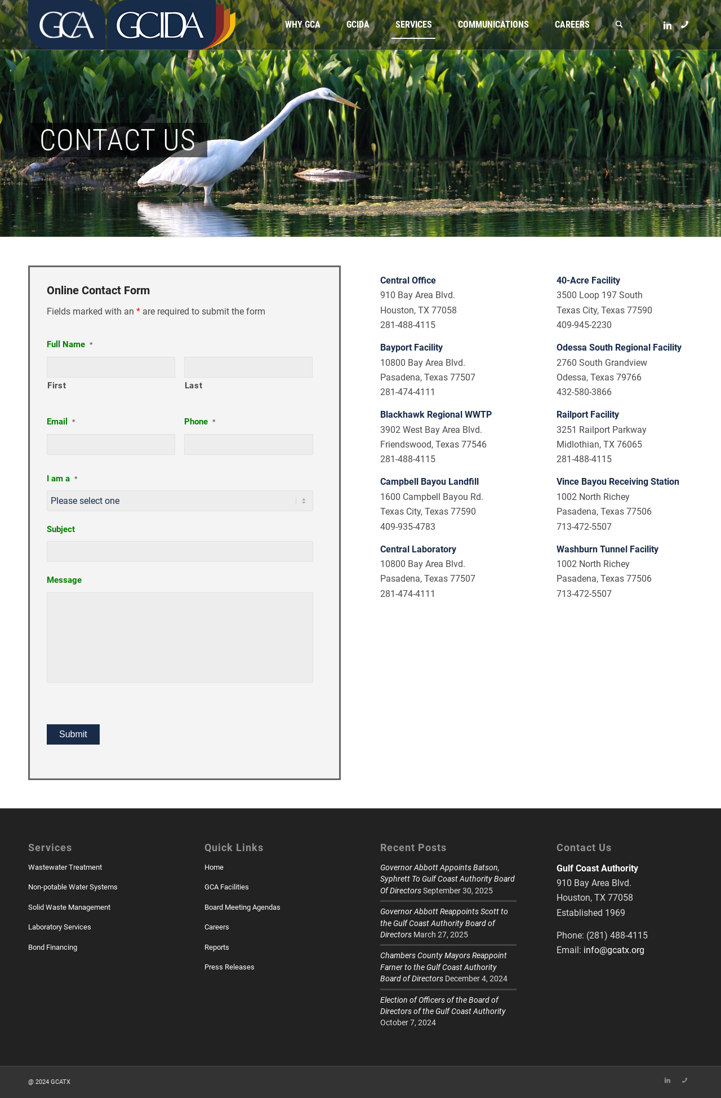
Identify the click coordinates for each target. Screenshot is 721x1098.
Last (194, 385)
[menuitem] (302, 25)
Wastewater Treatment (65, 867)
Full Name (70, 344)
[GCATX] (66, 25)
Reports (216, 947)
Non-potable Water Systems (73, 887)
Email (61, 422)
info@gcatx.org (614, 950)
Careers (216, 927)
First (56, 385)
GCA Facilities (226, 887)
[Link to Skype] (684, 24)
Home (214, 867)
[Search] (619, 25)
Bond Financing (52, 947)
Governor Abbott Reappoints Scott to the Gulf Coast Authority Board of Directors (444, 923)
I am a (62, 478)
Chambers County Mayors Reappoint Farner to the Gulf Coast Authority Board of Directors (443, 967)
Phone (200, 422)
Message (64, 580)
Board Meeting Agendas (242, 907)
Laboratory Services (59, 927)
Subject (61, 529)
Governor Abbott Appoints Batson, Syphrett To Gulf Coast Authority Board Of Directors (447, 879)
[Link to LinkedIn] (667, 24)
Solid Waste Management (69, 907)
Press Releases (229, 967)
